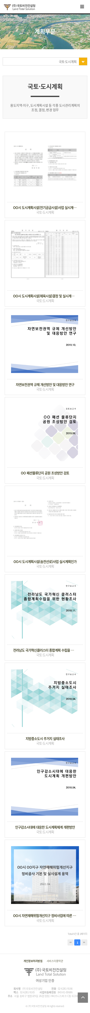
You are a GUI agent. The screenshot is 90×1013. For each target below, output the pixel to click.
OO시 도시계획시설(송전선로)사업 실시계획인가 (45, 561)
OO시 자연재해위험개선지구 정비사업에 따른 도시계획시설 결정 (45, 915)
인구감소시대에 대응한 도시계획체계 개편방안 (45, 827)
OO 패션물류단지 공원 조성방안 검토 (45, 473)
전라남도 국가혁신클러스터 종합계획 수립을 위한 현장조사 (45, 650)
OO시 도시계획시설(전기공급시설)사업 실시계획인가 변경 (45, 207)
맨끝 (84, 942)
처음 (71, 942)
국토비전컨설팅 (19, 7)
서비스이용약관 (55, 961)
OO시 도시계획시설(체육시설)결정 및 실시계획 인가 (45, 296)
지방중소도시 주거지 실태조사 (45, 738)
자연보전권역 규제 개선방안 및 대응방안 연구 (45, 384)
